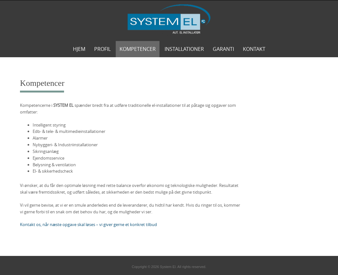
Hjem (79, 48)
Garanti (223, 48)
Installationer (184, 48)
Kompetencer (138, 48)
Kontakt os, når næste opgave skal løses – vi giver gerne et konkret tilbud (88, 224)
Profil (102, 48)
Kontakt (254, 48)
